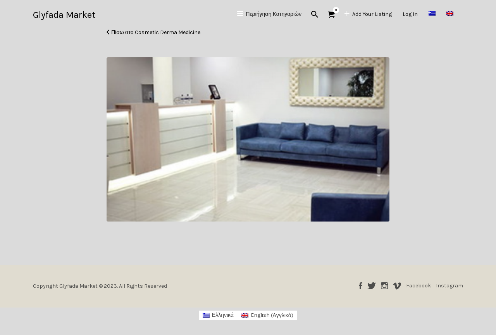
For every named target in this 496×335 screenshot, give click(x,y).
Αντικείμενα (334, 10)
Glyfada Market (64, 14)
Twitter (371, 285)
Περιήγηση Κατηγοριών (273, 14)
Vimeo (397, 285)
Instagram (384, 285)
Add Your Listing (372, 14)
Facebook (360, 285)
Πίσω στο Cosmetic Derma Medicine (155, 32)
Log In (410, 14)
